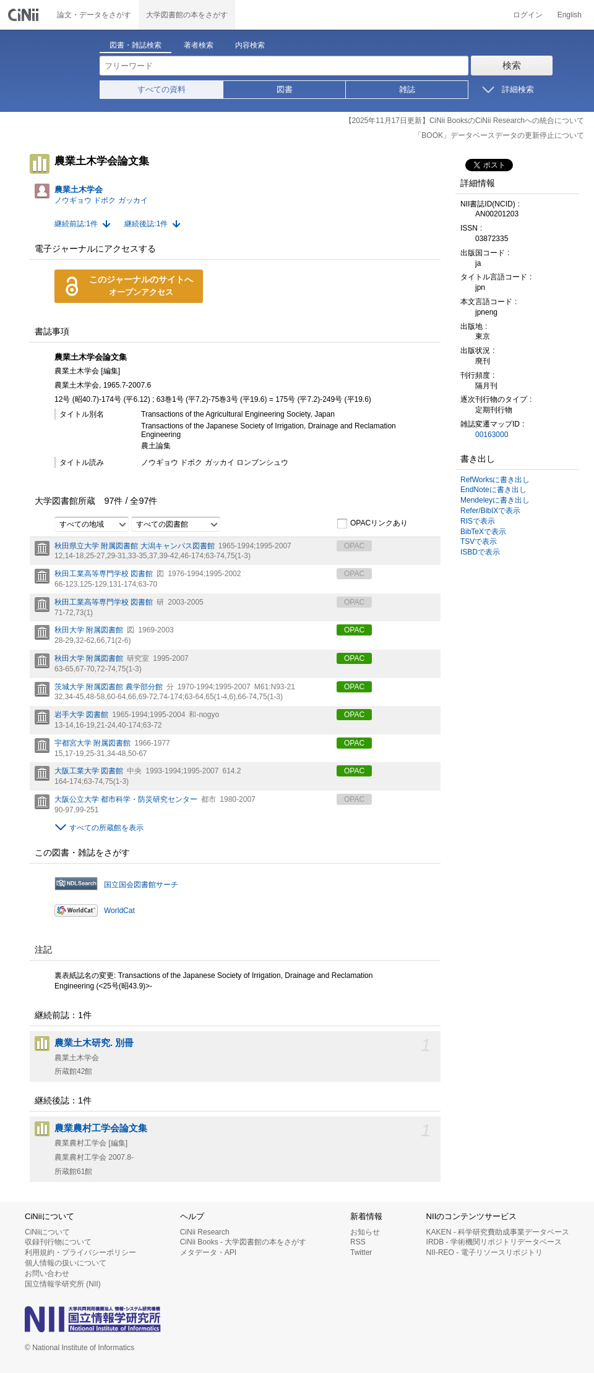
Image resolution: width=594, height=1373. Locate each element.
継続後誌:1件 (146, 223)
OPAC (354, 630)
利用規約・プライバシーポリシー (80, 1252)
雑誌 (407, 89)
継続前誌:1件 (76, 223)
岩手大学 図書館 (81, 714)
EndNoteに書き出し (493, 489)
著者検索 (198, 45)
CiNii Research (205, 1232)
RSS (358, 1242)
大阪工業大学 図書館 (88, 771)
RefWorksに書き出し (495, 479)
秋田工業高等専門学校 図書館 (103, 573)
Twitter (361, 1252)
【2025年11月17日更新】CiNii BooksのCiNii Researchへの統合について (464, 120)
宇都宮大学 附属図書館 (92, 743)
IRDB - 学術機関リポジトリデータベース (494, 1242)
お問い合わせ (47, 1273)
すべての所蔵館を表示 (106, 827)
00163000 (491, 434)
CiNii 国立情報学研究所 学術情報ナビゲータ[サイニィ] (25, 15)
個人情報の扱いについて (65, 1263)
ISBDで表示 (480, 552)
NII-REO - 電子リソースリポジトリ (484, 1252)
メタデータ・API (208, 1252)
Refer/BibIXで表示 (490, 510)
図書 (285, 89)
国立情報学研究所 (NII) (63, 1284)
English (569, 15)
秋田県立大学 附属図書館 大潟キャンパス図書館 (134, 546)
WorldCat (119, 910)
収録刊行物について (58, 1242)
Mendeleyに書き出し (495, 500)
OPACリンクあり (372, 523)
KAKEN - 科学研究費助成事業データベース (497, 1232)
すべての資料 (161, 89)
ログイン (528, 15)
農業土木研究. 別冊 (94, 1043)
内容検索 (250, 45)
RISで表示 (477, 521)
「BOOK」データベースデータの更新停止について (499, 135)
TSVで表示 (478, 541)
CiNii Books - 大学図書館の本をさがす (243, 1242)
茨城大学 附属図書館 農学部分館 (108, 686)
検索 (511, 65)
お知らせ (365, 1232)
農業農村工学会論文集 (100, 1128)
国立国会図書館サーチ (141, 884)
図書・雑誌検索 (135, 45)
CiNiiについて (47, 1232)
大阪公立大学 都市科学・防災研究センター (125, 799)
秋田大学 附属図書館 (88, 630)
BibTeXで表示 (483, 531)
